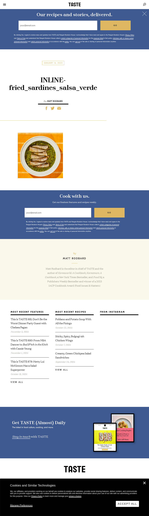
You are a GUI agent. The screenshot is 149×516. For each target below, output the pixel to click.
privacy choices (75, 496)
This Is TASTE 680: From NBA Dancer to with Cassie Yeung (29, 344)
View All (17, 382)
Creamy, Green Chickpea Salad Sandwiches (73, 355)
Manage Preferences (21, 505)
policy (67, 42)
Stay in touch (21, 436)
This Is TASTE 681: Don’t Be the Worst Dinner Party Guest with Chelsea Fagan (29, 323)
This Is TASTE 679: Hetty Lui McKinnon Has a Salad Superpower (27, 365)
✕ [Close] (144, 483)
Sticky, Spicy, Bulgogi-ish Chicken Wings (69, 338)
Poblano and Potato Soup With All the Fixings (73, 321)
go (115, 25)
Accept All (127, 504)
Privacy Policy (37, 496)
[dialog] (74, 497)
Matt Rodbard (55, 101)
